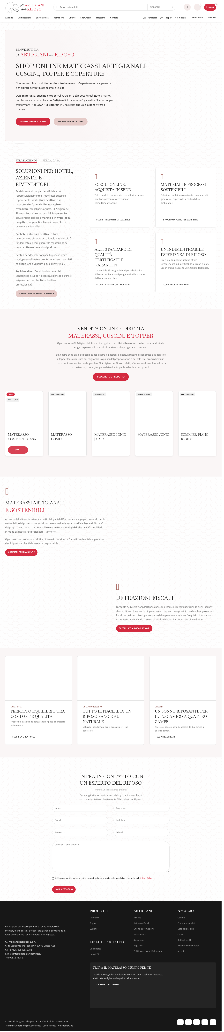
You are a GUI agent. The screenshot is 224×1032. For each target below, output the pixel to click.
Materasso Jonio (153, 434)
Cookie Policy (49, 1025)
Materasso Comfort (61, 436)
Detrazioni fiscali (141, 923)
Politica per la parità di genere (148, 951)
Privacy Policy (146, 878)
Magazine (138, 945)
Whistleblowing (65, 1025)
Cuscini (93, 929)
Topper (93, 923)
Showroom (139, 940)
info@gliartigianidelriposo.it (27, 954)
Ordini (180, 934)
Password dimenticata (188, 945)
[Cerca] (114, 7)
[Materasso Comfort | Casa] (24, 411)
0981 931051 (16, 957)
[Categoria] (161, 7)
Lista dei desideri (186, 929)
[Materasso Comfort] (67, 411)
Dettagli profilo (185, 940)
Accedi (181, 951)
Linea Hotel (95, 948)
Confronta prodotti (187, 923)
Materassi (94, 917)
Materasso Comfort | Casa (22, 436)
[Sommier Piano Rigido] (197, 411)
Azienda (137, 917)
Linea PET (94, 954)
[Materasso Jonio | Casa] (111, 411)
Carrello (181, 917)
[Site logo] (25, 7)
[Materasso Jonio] (154, 411)
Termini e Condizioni (15, 1025)
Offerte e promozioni (144, 929)
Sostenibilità (140, 934)
